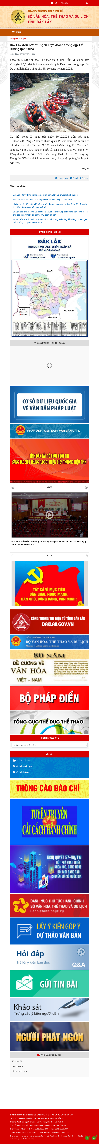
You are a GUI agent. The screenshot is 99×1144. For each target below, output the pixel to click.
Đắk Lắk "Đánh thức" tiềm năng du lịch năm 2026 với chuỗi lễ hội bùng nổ (45, 195)
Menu (17, 32)
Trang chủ (14, 39)
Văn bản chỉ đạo (21, 760)
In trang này (61, 178)
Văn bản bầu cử (21, 772)
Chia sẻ (84, 178)
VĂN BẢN (49, 754)
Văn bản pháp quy (22, 766)
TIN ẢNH (49, 556)
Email (74, 178)
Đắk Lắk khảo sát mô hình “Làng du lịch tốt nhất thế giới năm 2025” (42, 199)
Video (49, 487)
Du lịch (23, 39)
